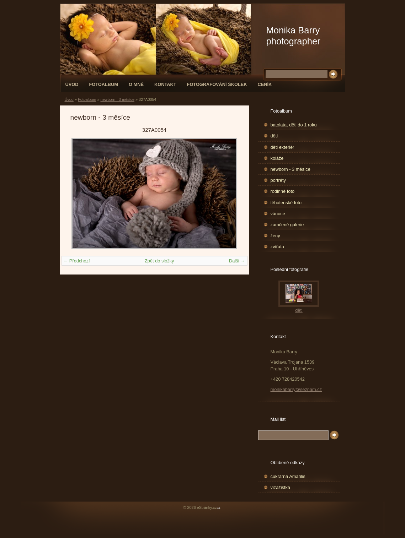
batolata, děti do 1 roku (294, 124)
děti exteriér (282, 147)
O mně (136, 84)
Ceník (265, 84)
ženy (275, 235)
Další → (237, 260)
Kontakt (165, 84)
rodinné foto (283, 191)
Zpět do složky (159, 260)
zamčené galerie (287, 224)
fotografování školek (217, 84)
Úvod (72, 84)
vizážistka (280, 487)
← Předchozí (77, 260)
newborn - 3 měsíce (117, 99)
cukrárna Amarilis (288, 476)
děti (274, 135)
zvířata (277, 246)
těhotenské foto (286, 202)
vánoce (278, 213)
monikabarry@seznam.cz (296, 389)
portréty (278, 180)
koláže (277, 158)
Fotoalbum (103, 84)
